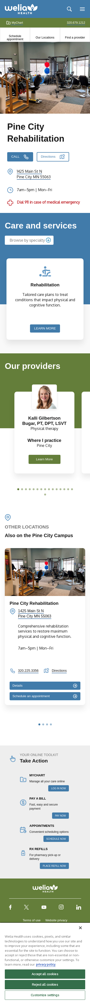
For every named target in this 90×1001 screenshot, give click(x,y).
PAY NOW (60, 815)
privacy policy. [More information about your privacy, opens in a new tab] (46, 964)
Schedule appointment (15, 37)
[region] (45, 961)
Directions (48, 156)
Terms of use (32, 920)
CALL (15, 156)
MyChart (14, 22)
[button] (18, 489)
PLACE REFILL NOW (54, 866)
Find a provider (75, 37)
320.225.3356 (28, 671)
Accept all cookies (45, 974)
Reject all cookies (45, 984)
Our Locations (45, 37)
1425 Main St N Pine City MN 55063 (34, 613)
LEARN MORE (45, 328)
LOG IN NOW (58, 788)
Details (17, 685)
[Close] (80, 927)
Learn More (44, 459)
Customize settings (45, 995)
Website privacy (56, 920)
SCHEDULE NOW (56, 839)
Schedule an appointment (31, 696)
